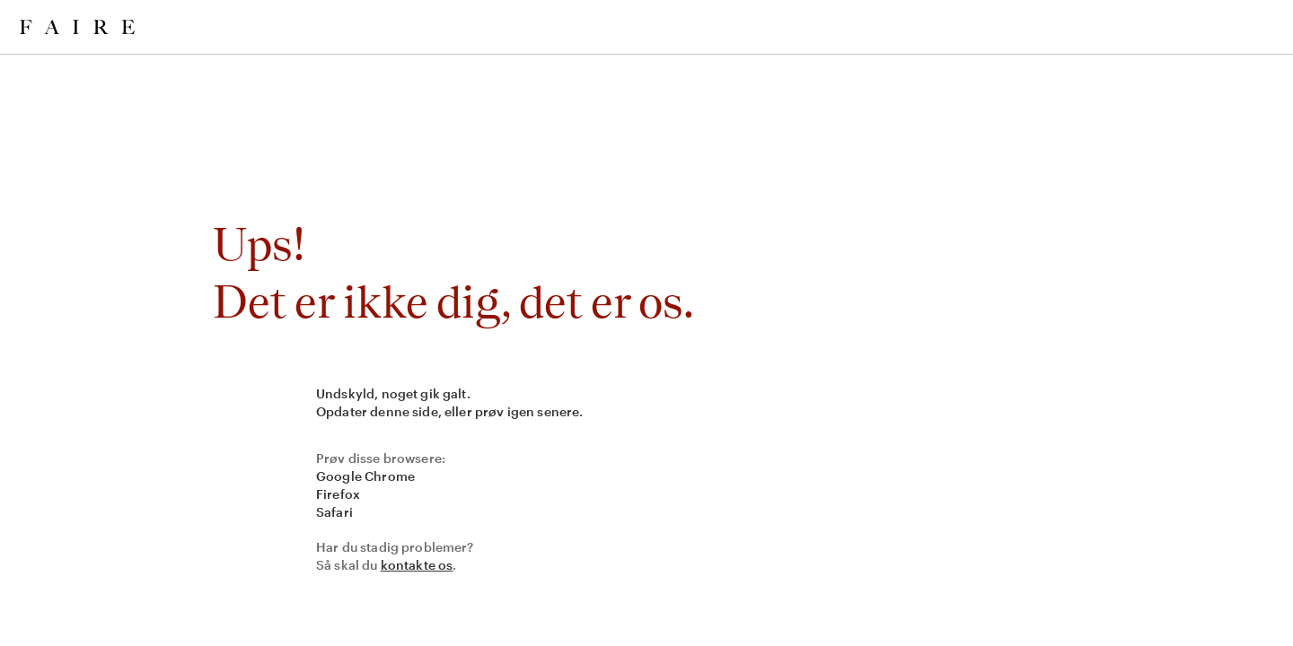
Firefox (338, 494)
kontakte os (417, 564)
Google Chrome (365, 476)
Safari (334, 511)
